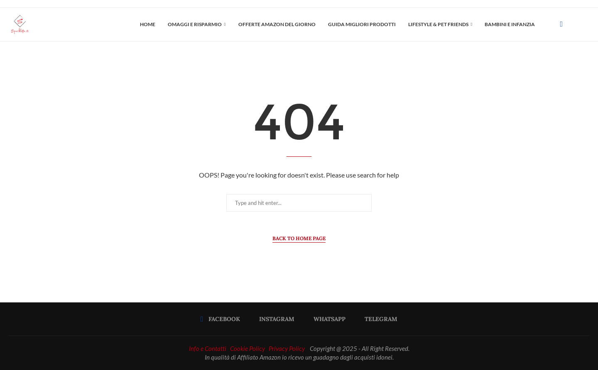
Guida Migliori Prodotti (362, 24)
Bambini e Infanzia (510, 24)
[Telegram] (378, 319)
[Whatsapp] (327, 319)
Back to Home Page (299, 238)
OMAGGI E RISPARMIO (195, 24)
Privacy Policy (287, 348)
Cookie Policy (247, 348)
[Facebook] (561, 24)
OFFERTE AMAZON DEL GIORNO (277, 24)
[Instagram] (274, 319)
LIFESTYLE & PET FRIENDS (438, 24)
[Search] (585, 24)
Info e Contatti (207, 348)
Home (147, 24)
